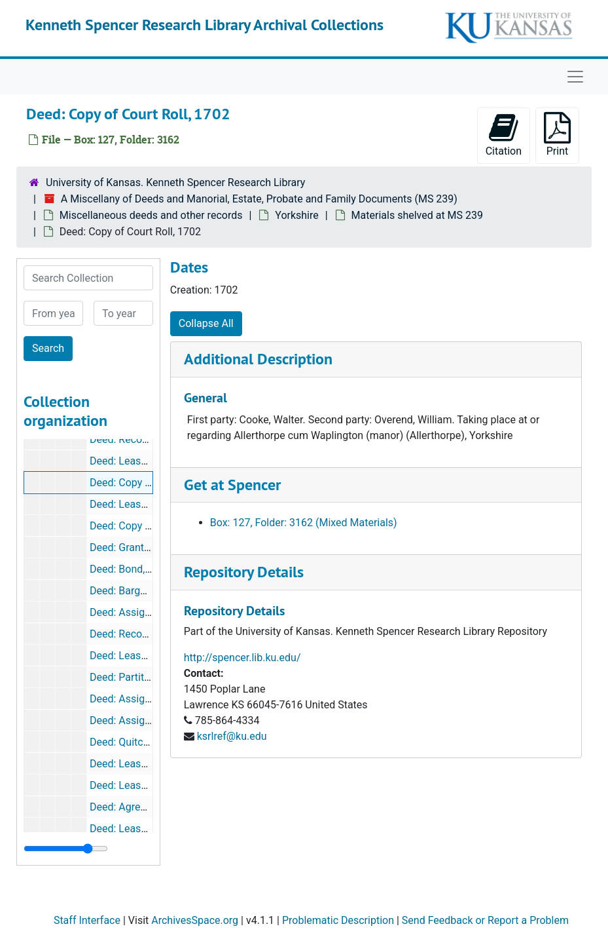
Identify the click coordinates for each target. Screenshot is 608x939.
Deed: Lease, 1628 (132, 828)
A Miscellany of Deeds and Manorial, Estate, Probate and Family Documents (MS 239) (259, 199)
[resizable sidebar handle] (66, 848)
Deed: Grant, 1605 (131, 547)
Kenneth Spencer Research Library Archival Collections (205, 24)
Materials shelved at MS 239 (417, 215)
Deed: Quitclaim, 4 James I (151, 742)
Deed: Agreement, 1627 (144, 807)
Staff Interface (87, 920)
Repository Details (244, 572)
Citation (504, 134)
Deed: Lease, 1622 (132, 763)
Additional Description (258, 359)
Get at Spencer (232, 484)
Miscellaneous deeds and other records (151, 215)
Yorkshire (296, 215)
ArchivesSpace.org (194, 920)
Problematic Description (338, 920)
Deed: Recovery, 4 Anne (144, 439)
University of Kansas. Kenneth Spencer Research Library (175, 182)
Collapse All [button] (206, 323)
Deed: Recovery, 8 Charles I (152, 634)
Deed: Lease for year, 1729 (151, 504)
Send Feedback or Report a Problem (485, 920)
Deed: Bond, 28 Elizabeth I (150, 569)
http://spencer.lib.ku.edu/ (242, 657)
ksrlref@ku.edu (232, 736)
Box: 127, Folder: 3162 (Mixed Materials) (303, 522)
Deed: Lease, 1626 (132, 785)
